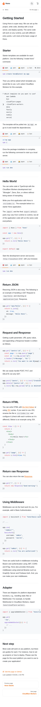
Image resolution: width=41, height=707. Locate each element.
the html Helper (28, 407)
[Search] (32, 3)
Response (28, 476)
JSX (8, 410)
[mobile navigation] (37, 3)
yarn (14, 68)
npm (6, 68)
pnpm (22, 68)
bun (31, 68)
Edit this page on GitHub (12, 672)
